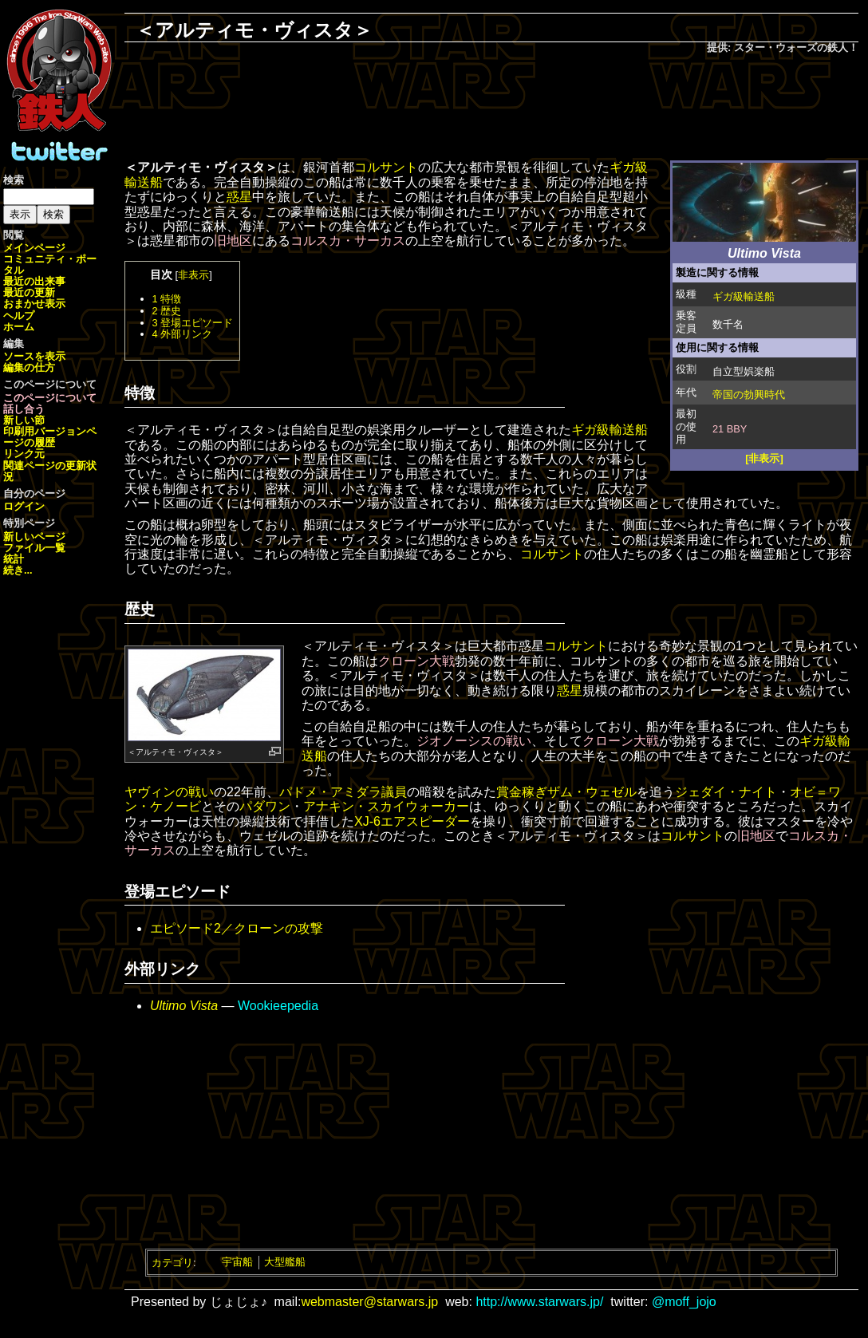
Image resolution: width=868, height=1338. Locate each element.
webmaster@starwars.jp (369, 1301)
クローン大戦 (416, 661)
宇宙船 (237, 1262)
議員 (394, 792)
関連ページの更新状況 (50, 471)
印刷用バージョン (44, 431)
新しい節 (24, 420)
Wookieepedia (278, 1005)
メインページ (34, 248)
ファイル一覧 (34, 548)
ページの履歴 (50, 436)
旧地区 (233, 240)
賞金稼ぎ (521, 792)
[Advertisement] (491, 108)
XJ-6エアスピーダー (412, 821)
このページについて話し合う (50, 403)
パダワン (264, 806)
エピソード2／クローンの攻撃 (236, 928)
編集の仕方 (29, 367)
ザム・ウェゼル (592, 792)
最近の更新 (29, 292)
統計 (13, 559)
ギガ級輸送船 (743, 296)
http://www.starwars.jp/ (539, 1301)
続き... (18, 570)
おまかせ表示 (34, 304)
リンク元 (24, 454)
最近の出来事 (34, 281)
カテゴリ (172, 1262)
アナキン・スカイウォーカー (386, 806)
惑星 (239, 196)
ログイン (24, 506)
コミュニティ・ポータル (50, 264)
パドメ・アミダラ (330, 792)
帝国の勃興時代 (748, 395)
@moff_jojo (684, 1301)
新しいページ (34, 537)
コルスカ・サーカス (347, 240)
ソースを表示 (34, 356)
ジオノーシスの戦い (473, 741)
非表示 (193, 275)
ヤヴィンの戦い (169, 792)
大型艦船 (285, 1262)
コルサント (386, 167)
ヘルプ (18, 316)
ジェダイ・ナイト (726, 792)
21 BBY (729, 429)
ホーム (18, 327)
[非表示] (764, 458)
